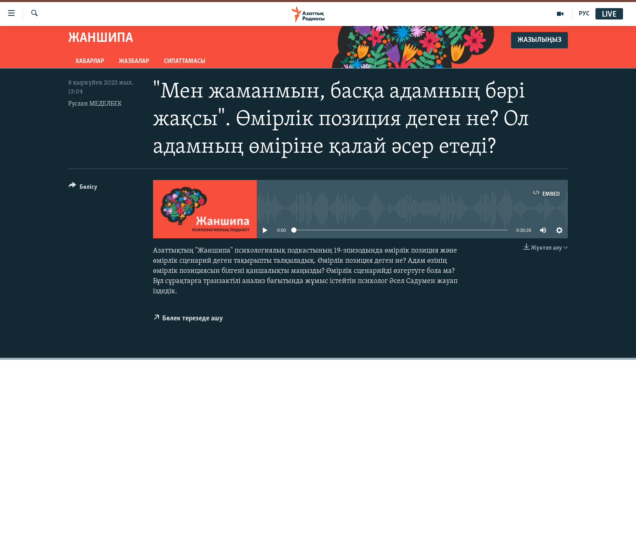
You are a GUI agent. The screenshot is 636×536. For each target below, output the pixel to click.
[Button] (83, 188)
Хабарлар (89, 61)
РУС (584, 14)
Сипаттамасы (184, 61)
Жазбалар (134, 61)
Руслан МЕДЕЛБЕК (95, 104)
